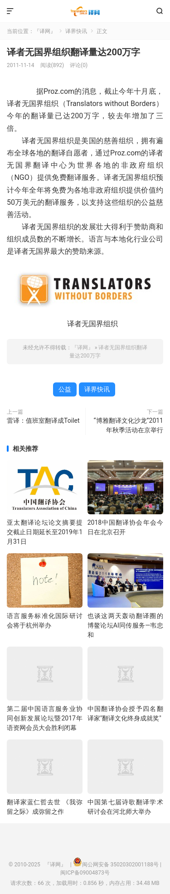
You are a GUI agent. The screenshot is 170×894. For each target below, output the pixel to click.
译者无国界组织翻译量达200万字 (73, 52)
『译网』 (85, 11)
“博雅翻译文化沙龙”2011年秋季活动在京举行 (128, 425)
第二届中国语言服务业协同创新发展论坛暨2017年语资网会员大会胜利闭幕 (45, 718)
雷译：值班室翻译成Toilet (43, 420)
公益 (64, 389)
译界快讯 (76, 31)
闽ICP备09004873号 (85, 873)
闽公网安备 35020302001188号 (120, 864)
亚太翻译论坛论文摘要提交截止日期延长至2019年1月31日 (45, 532)
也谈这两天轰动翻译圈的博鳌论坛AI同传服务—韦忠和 (125, 625)
